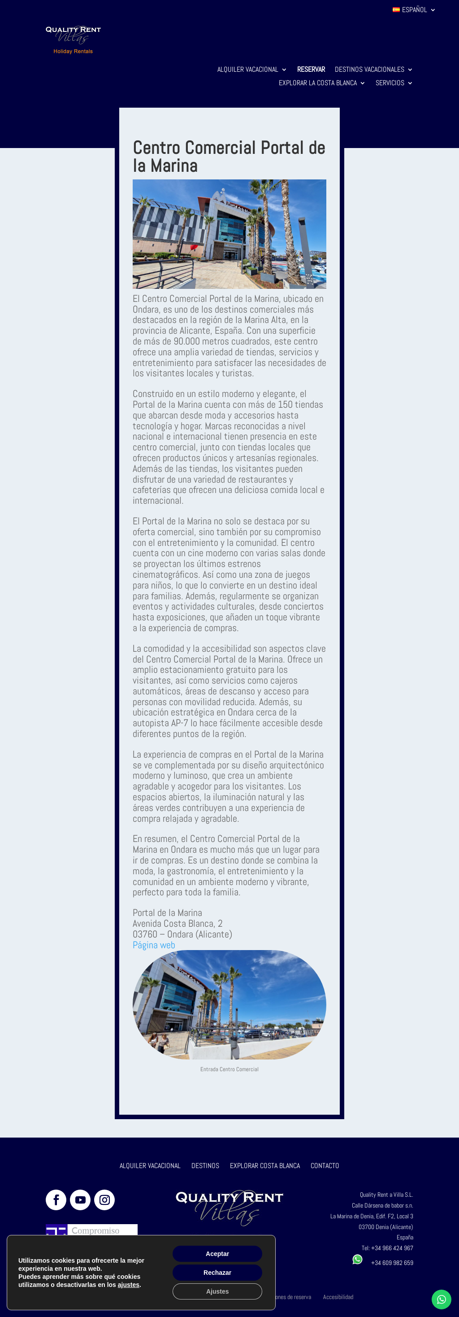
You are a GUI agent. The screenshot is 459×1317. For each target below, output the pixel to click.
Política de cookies (225, 1297)
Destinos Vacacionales (369, 70)
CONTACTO (325, 1165)
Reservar (311, 70)
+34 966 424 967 (392, 1248)
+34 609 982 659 (382, 1263)
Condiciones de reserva (285, 1297)
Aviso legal (179, 1297)
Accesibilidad (338, 1297)
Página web (154, 944)
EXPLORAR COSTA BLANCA (266, 1165)
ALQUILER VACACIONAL (150, 1165)
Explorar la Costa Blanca (318, 83)
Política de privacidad (130, 1297)
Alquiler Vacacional (247, 70)
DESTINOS (205, 1165)
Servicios (390, 83)
